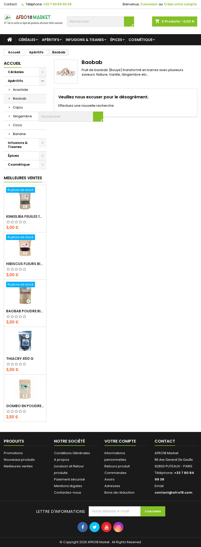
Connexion (148, 4)
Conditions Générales (72, 453)
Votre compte (120, 441)
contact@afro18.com (173, 492)
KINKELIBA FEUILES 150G (25, 216)
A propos (61, 459)
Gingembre (22, 116)
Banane (19, 134)
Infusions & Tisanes (85, 39)
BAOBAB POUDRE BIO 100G (25, 311)
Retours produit (117, 466)
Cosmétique (140, 39)
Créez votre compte (180, 4)
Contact (10, 4)
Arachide (20, 89)
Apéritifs (50, 39)
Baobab (19, 98)
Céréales (27, 39)
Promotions (13, 453)
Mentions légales (68, 486)
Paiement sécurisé (69, 479)
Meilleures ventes (18, 466)
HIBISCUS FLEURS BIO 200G (25, 264)
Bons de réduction (119, 492)
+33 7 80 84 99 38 (57, 4)
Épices (116, 39)
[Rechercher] (100, 21)
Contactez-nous (67, 492)
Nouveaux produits (19, 459)
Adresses (112, 486)
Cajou (18, 107)
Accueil (12, 63)
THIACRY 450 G (19, 359)
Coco (17, 125)
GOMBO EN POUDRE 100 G (25, 406)
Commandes (115, 472)
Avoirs (109, 479)
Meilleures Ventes (23, 178)
